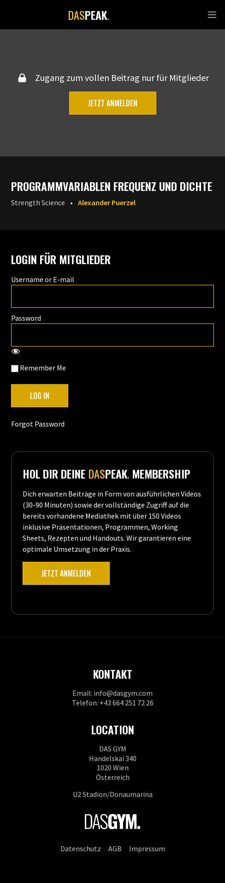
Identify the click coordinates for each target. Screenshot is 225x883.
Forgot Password (38, 423)
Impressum (147, 848)
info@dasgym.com (123, 693)
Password (26, 318)
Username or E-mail (42, 279)
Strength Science (38, 202)
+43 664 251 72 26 (127, 702)
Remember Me (38, 367)
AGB (115, 848)
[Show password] (15, 352)
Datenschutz (80, 848)
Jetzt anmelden (112, 103)
